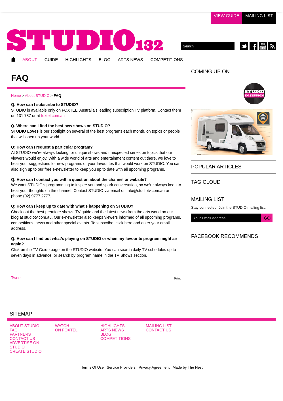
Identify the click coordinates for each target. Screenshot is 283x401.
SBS (259, 333)
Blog (105, 59)
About (29, 59)
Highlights (78, 59)
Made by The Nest (188, 367)
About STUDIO (37, 95)
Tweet (16, 277)
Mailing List (259, 15)
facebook (253, 46)
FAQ (14, 330)
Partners (20, 334)
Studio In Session (254, 93)
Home (13, 59)
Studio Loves (212, 93)
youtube (263, 46)
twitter (244, 46)
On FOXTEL (66, 330)
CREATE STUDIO (26, 351)
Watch (62, 325)
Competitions (166, 59)
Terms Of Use (92, 367)
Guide (51, 59)
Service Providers (121, 367)
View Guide (226, 15)
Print (177, 278)
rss (272, 46)
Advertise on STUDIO (24, 345)
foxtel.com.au (53, 115)
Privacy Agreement (154, 367)
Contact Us (22, 338)
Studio (223, 334)
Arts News (130, 59)
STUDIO (94, 36)
